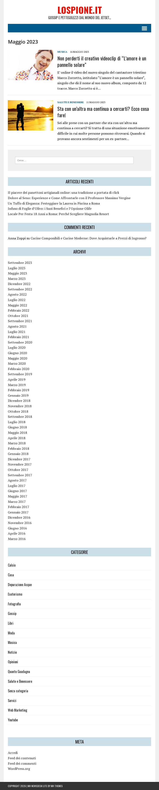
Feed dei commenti (22, 763)
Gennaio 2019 (18, 395)
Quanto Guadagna (19, 671)
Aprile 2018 (16, 438)
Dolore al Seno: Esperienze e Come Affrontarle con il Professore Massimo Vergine (69, 198)
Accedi (13, 752)
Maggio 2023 (17, 273)
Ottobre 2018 (18, 411)
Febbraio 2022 (18, 310)
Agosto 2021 (17, 326)
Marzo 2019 (17, 385)
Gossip (12, 613)
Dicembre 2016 (19, 517)
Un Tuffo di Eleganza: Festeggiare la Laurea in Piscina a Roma (54, 203)
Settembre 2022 (20, 289)
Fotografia (14, 603)
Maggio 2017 (17, 496)
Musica (62, 51)
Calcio (12, 565)
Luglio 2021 (16, 331)
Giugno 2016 (17, 528)
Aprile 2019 (16, 379)
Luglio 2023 (16, 268)
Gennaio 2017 (18, 512)
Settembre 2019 (20, 374)
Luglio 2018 (16, 422)
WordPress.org (19, 768)
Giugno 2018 (17, 427)
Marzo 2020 (17, 363)
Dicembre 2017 (19, 459)
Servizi (12, 700)
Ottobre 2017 (18, 469)
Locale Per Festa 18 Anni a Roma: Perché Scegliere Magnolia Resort (58, 214)
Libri (10, 623)
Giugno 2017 (17, 491)
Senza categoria (18, 690)
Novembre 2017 (20, 464)
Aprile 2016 (16, 533)
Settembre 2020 (20, 342)
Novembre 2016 (20, 523)
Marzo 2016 (17, 538)
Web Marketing (17, 710)
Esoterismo (15, 594)
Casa (11, 574)
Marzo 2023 (17, 278)
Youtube (13, 719)
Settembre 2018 (20, 416)
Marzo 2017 (17, 501)
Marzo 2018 (17, 443)
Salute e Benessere (70, 102)
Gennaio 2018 (18, 453)
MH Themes (57, 786)
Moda (11, 632)
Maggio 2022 (17, 305)
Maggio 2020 (17, 358)
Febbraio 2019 (18, 390)
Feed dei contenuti (22, 758)
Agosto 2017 (17, 480)
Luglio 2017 (16, 485)
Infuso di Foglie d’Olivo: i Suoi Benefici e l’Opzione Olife (50, 208)
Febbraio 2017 (18, 507)
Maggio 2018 (17, 432)
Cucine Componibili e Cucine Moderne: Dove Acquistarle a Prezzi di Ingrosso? (88, 238)
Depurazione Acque (20, 584)
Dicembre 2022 (19, 284)
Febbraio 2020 (18, 369)
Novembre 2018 (20, 406)
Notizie (12, 652)
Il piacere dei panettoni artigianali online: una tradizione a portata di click (63, 192)
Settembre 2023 (20, 262)
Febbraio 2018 (18, 448)
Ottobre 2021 (18, 315)
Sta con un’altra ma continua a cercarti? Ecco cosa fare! (103, 112)
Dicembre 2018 (19, 400)
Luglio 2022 (16, 299)
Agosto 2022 (17, 294)
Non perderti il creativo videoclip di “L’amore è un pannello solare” (101, 61)
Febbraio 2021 (18, 337)
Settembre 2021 (20, 321)
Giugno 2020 (17, 353)
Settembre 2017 (20, 475)
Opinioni (13, 661)
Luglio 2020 (16, 347)
